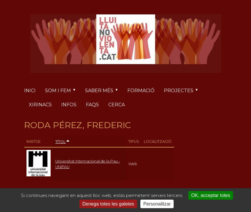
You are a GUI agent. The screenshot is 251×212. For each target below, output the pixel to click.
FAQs (92, 104)
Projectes (183, 90)
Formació (140, 90)
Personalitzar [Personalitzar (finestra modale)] (157, 203)
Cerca (116, 104)
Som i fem (62, 90)
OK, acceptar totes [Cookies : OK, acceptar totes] (210, 195)
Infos (69, 104)
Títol (62, 142)
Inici (30, 90)
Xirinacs (40, 104)
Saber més (104, 90)
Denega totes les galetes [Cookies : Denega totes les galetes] (108, 203)
